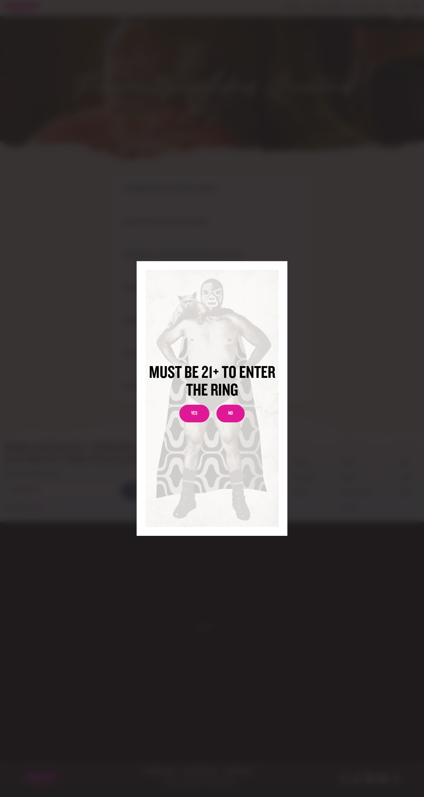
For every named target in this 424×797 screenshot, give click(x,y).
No (230, 413)
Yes (194, 413)
